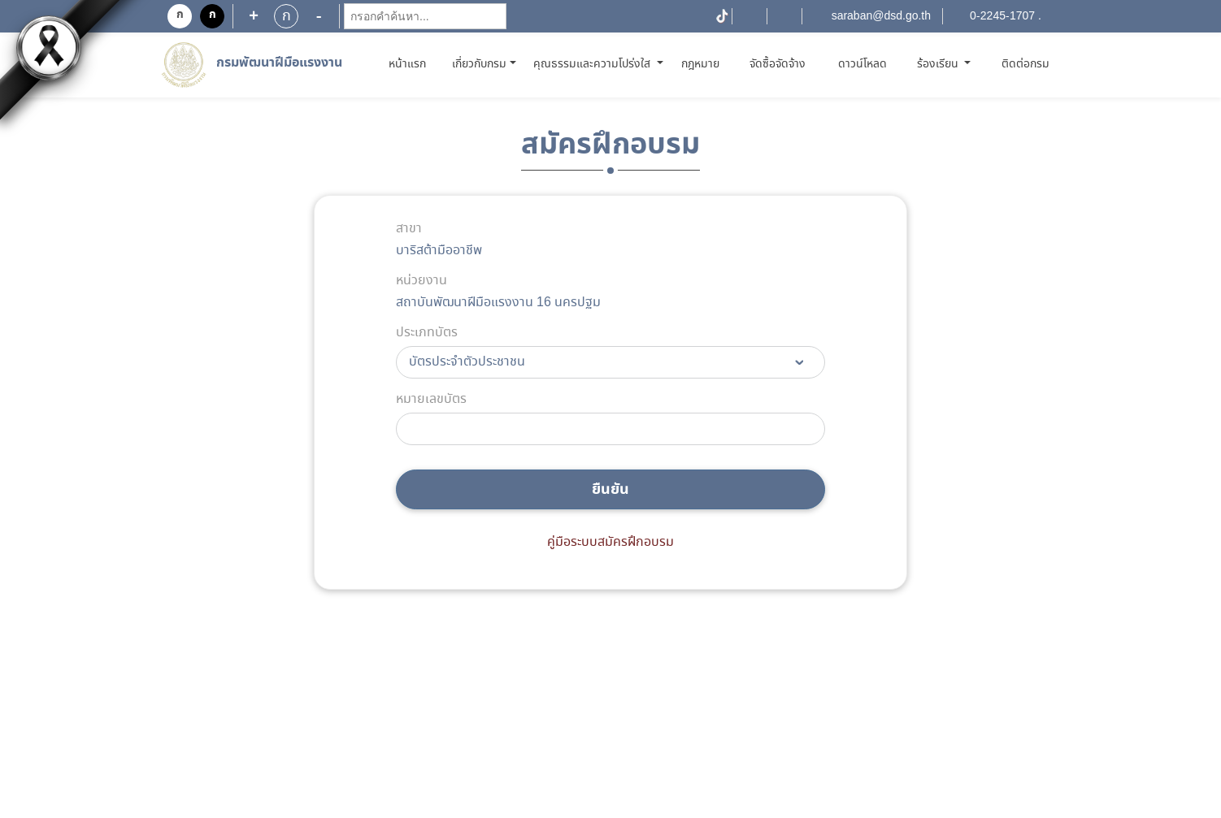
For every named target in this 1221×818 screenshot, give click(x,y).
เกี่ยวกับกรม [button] (479, 64)
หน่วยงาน (421, 281)
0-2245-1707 (1002, 16)
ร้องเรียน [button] (939, 64)
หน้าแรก (410, 63)
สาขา (409, 229)
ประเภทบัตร (427, 333)
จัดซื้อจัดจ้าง (778, 64)
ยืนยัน (610, 489)
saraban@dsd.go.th (881, 16)
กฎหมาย (700, 64)
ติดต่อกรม (1025, 64)
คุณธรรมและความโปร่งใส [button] (593, 64)
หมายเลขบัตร (431, 400)
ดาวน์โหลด (862, 64)
